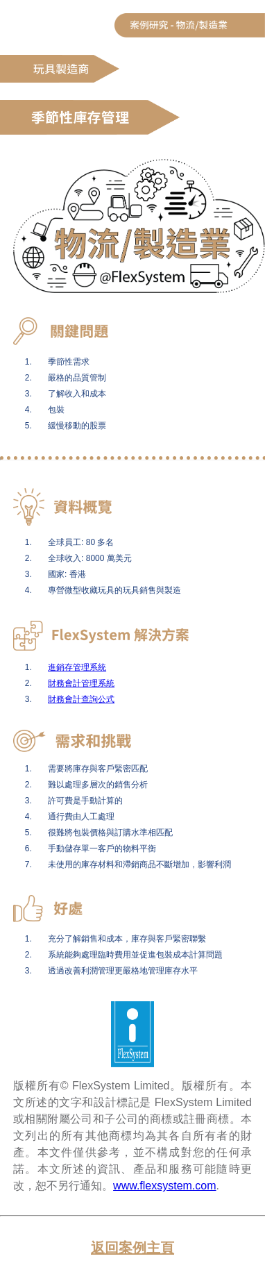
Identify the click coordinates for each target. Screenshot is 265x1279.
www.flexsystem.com (164, 1186)
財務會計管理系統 (81, 683)
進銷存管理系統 (77, 667)
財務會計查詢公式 (81, 699)
